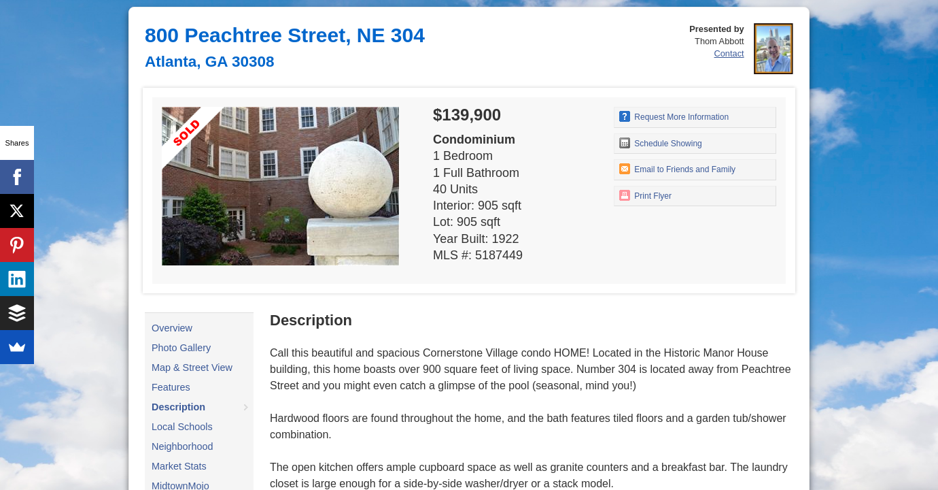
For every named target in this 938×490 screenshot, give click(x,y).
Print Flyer (645, 195)
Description (178, 407)
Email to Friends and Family (677, 168)
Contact (729, 53)
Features (171, 387)
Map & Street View (192, 367)
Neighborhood (182, 446)
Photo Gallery (181, 347)
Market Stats (179, 466)
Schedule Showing (660, 142)
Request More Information (674, 116)
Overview (172, 328)
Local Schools (182, 426)
